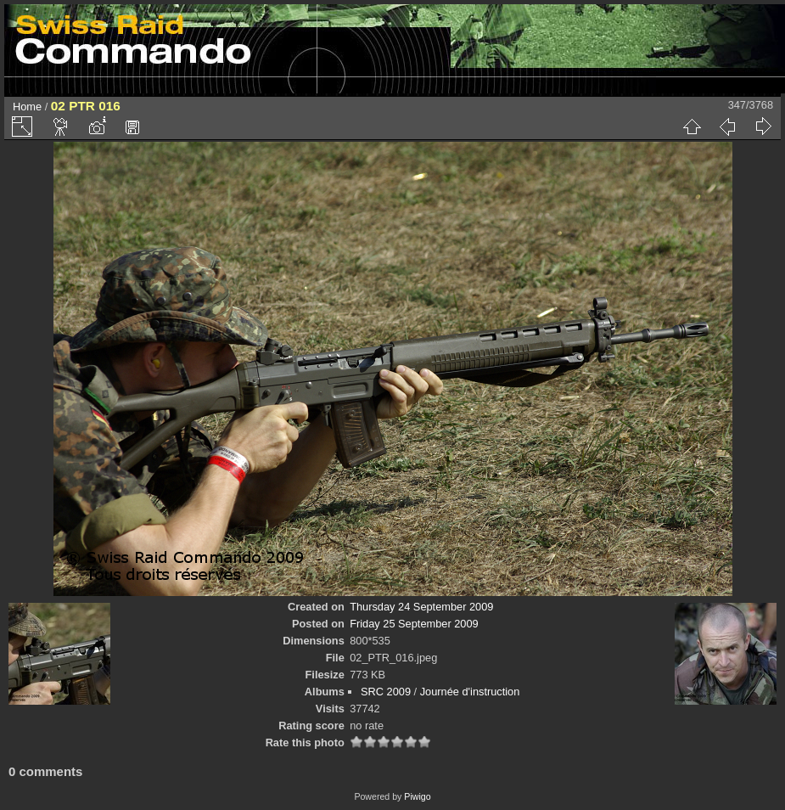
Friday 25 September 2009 (414, 623)
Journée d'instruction (470, 691)
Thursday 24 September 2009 (421, 606)
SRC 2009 (386, 691)
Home (27, 106)
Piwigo (417, 796)
